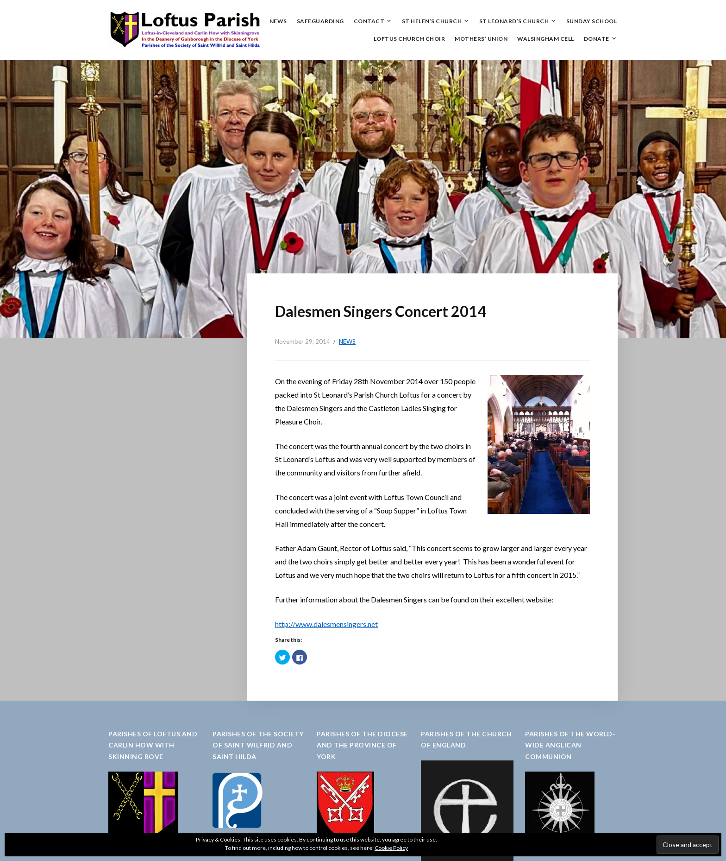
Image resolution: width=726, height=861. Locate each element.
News (278, 21)
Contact (369, 21)
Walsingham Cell (545, 38)
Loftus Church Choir (409, 38)
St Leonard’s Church (514, 21)
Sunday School (591, 21)
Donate (596, 38)
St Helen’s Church (432, 21)
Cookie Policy (391, 847)
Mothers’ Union (481, 38)
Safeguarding (320, 21)
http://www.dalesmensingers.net (326, 624)
